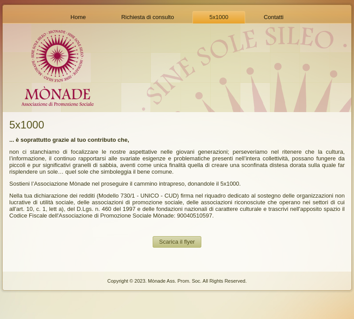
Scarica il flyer (177, 241)
